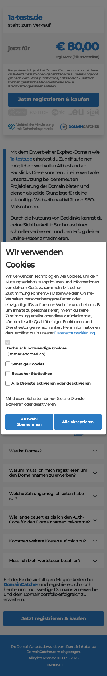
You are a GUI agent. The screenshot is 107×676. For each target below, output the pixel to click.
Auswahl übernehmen (29, 422)
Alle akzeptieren (78, 422)
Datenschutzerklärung (74, 333)
